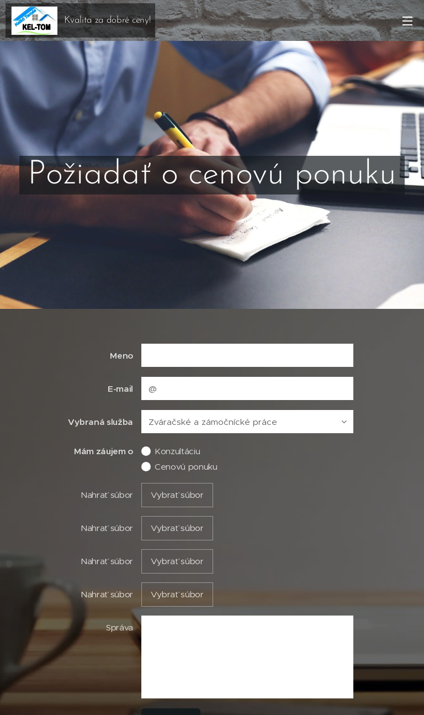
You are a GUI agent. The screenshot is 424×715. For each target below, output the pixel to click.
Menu (407, 21)
